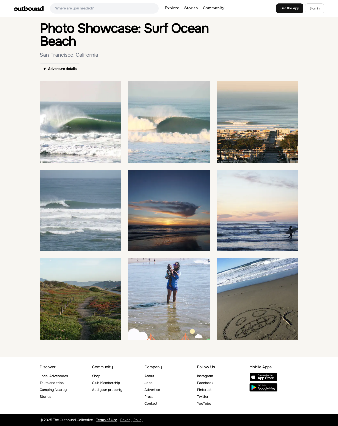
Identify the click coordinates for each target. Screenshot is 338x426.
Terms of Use (106, 420)
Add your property (107, 389)
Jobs (148, 383)
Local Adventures (54, 376)
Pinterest (204, 389)
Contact (150, 403)
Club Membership (106, 383)
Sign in (315, 8)
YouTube (204, 403)
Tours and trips (52, 383)
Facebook (205, 383)
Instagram (205, 376)
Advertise (152, 389)
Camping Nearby (53, 389)
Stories (191, 8)
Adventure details (60, 69)
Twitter (202, 396)
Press (148, 396)
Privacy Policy (132, 420)
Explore (172, 8)
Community (213, 8)
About (149, 376)
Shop (96, 376)
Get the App (289, 8)
